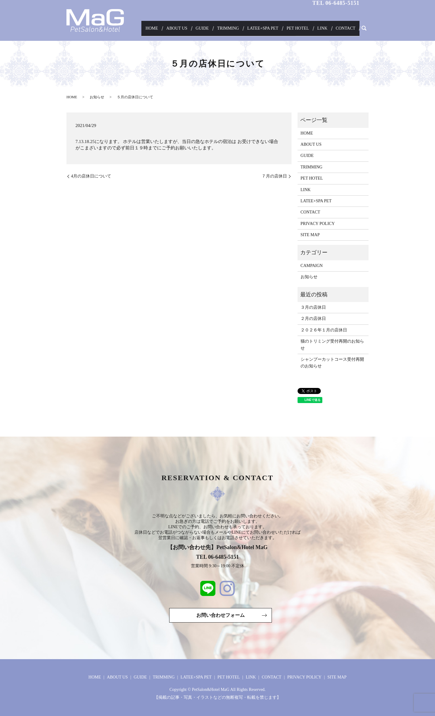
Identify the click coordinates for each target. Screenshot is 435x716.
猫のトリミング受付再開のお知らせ (332, 344)
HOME (166, 30)
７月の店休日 (274, 176)
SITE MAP (310, 235)
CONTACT (346, 30)
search (364, 30)
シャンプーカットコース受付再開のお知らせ (332, 362)
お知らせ (97, 97)
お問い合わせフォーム (220, 615)
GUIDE (212, 30)
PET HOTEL (303, 30)
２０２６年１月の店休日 (324, 330)
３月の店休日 (313, 307)
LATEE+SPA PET (269, 30)
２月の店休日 (313, 318)
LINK (325, 30)
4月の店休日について (91, 176)
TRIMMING (236, 30)
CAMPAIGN (312, 265)
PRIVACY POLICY (318, 223)
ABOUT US (189, 30)
